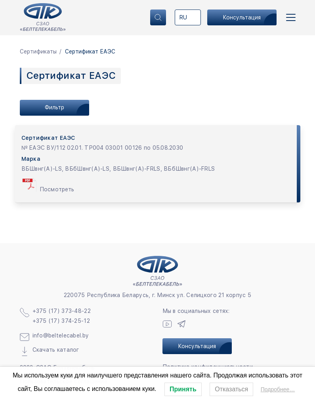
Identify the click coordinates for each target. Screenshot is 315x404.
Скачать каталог (55, 350)
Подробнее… (278, 389)
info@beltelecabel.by (60, 335)
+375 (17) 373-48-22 (61, 311)
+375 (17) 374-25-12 (61, 321)
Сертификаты (38, 51)
